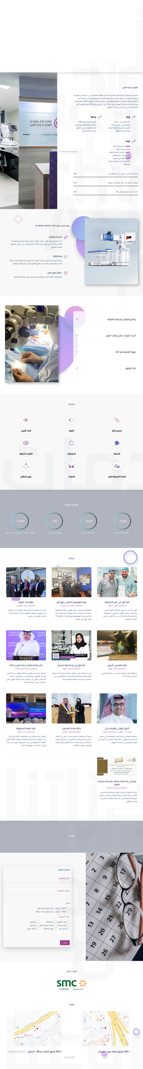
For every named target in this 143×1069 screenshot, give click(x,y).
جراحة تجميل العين (47, 925)
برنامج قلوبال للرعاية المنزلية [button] (122, 319)
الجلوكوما (50, 922)
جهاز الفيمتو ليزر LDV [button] (125, 352)
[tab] (106, 319)
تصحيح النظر (62, 925)
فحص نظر (63, 928)
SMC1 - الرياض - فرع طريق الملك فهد (52, 908)
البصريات (33, 925)
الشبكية (33, 922)
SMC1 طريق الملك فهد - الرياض (114, 1051)
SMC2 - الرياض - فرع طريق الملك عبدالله (51, 911)
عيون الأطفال (48, 928)
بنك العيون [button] (130, 368)
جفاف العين (31, 928)
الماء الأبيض (62, 922)
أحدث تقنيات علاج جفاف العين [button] (121, 335)
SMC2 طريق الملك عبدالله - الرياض (45, 1051)
